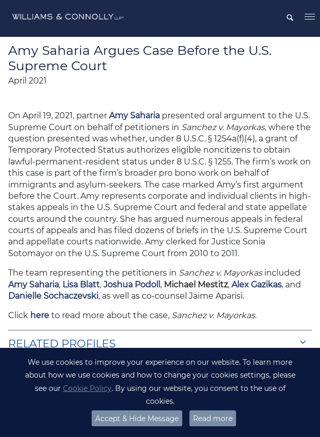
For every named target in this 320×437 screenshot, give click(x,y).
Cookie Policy (87, 388)
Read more (212, 418)
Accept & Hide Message (137, 418)
